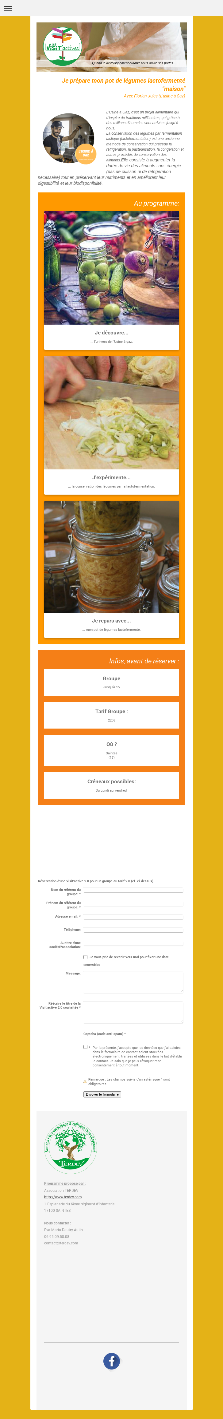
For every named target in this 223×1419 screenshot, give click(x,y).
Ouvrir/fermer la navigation (111, 8)
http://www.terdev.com (63, 1196)
